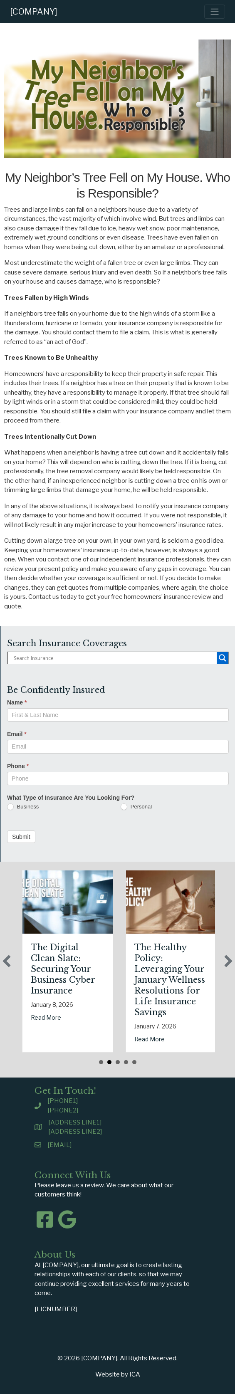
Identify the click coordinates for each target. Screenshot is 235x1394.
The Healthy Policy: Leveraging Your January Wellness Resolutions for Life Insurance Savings (192, 979)
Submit (21, 836)
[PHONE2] (62, 1110)
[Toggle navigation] (214, 12)
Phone (18, 766)
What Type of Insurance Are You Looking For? (70, 797)
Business (23, 807)
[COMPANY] (33, 12)
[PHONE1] (62, 1101)
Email (17, 734)
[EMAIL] (59, 1145)
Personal (136, 807)
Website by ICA (117, 1374)
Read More (68, 1017)
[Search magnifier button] (222, 658)
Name (17, 702)
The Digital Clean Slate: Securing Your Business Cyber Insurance (85, 969)
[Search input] (114, 658)
